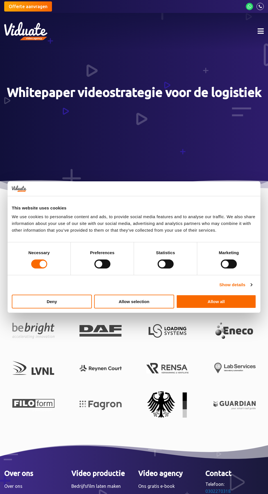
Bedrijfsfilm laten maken (96, 486)
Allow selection (134, 301)
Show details (232, 284)
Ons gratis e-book (156, 486)
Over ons (13, 486)
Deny (52, 301)
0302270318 (218, 491)
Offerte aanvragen (28, 6)
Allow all (216, 301)
